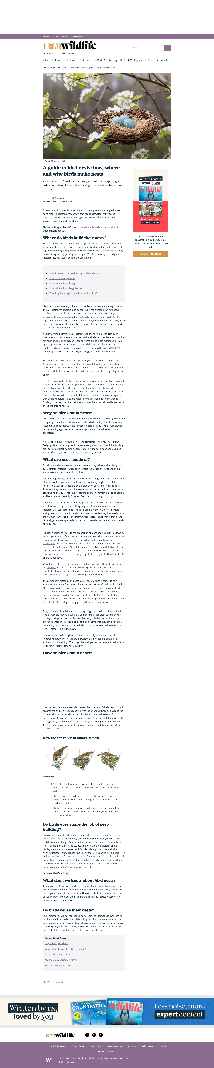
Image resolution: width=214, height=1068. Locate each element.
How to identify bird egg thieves (65, 288)
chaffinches (49, 543)
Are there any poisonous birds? (61, 959)
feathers (115, 348)
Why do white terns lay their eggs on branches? (73, 273)
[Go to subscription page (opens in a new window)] (150, 231)
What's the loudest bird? (57, 954)
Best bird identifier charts (58, 965)
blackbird (51, 567)
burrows (109, 250)
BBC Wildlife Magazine (54, 982)
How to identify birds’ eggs (63, 283)
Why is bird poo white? (56, 943)
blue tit (46, 482)
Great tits (48, 364)
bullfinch (61, 340)
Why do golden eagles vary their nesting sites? (73, 293)
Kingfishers (70, 250)
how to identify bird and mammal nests (99, 227)
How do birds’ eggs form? (62, 278)
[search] (167, 48)
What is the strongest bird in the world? (65, 949)
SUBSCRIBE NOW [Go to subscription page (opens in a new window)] (150, 253)
